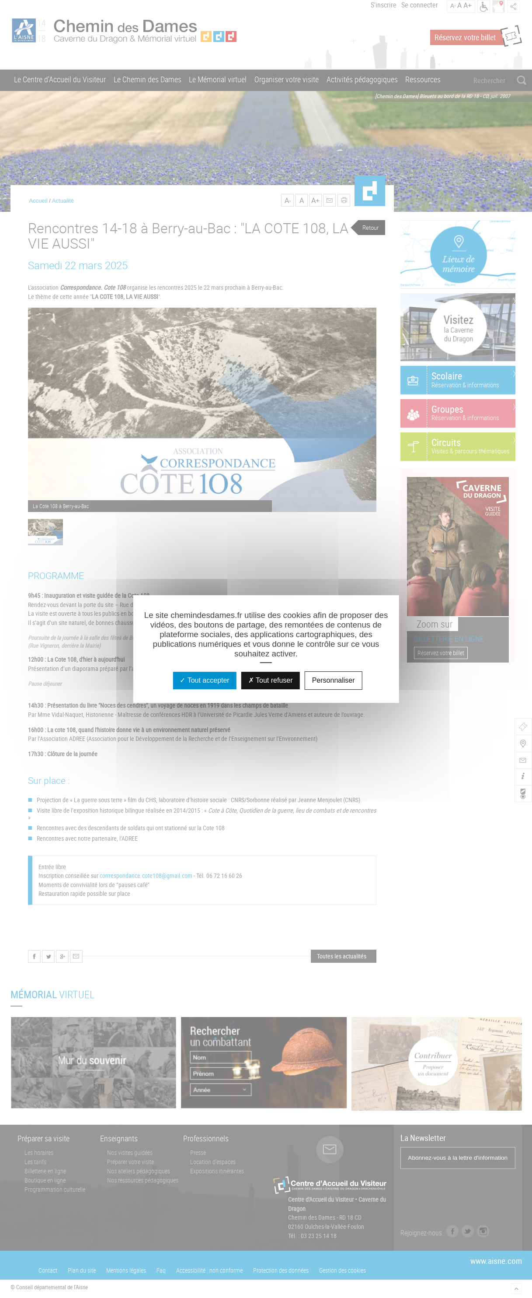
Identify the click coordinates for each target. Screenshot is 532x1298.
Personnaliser (333, 680)
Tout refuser (270, 680)
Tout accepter (204, 680)
